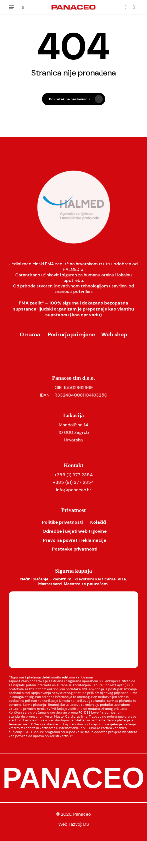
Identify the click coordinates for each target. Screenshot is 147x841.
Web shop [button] (114, 334)
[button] (11, 7)
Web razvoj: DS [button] (73, 824)
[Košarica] (132, 7)
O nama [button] (30, 334)
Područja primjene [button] (71, 334)
